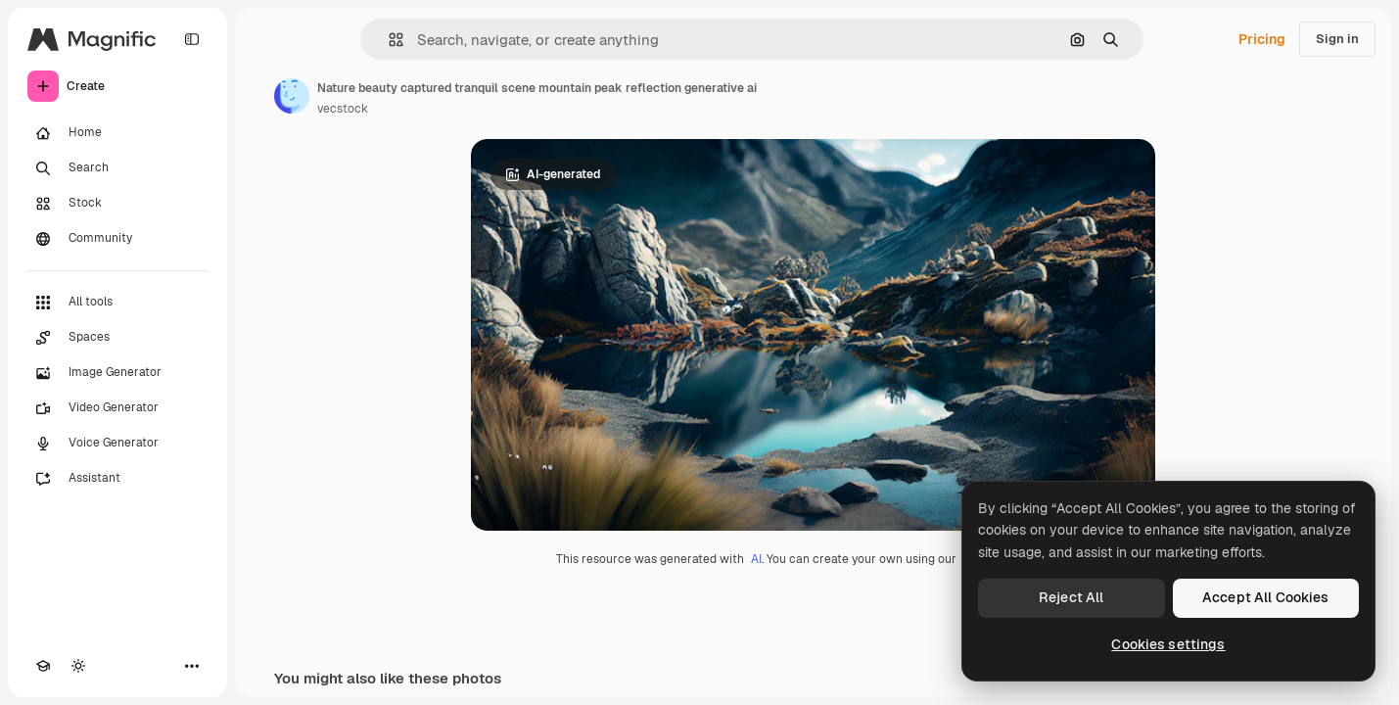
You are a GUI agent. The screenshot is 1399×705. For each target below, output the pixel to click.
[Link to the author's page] (291, 96)
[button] (388, 39)
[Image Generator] (117, 373)
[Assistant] (117, 478)
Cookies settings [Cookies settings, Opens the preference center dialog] (1168, 644)
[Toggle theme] (78, 666)
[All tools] (117, 302)
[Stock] (117, 203)
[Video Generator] (117, 408)
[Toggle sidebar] (192, 39)
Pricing (1261, 39)
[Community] (117, 239)
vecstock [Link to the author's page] (342, 109)
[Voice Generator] (117, 443)
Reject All (1071, 597)
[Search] (117, 168)
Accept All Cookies (1265, 597)
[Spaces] (117, 337)
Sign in (1337, 38)
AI (756, 559)
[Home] (117, 133)
